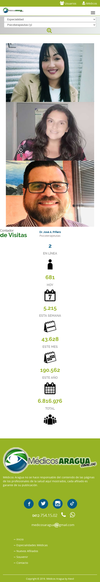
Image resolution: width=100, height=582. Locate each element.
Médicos (89, 3)
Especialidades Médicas (32, 545)
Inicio (19, 539)
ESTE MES (50, 347)
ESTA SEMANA (50, 316)
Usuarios (68, 3)
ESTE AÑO (50, 378)
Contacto (22, 563)
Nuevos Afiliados (27, 551)
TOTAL (50, 408)
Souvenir (22, 557)
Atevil (71, 578)
